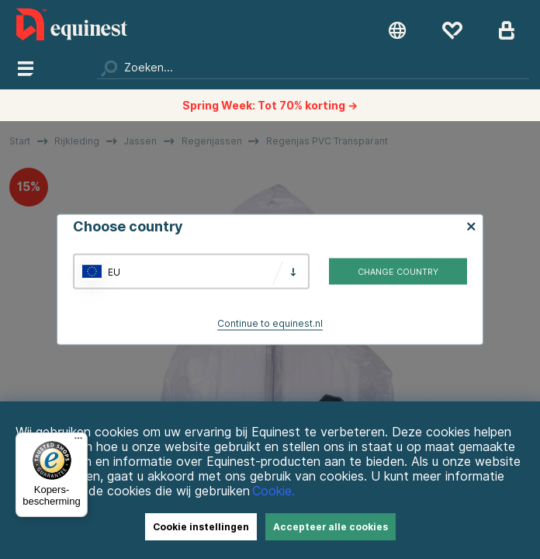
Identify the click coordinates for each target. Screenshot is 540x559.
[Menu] (78, 441)
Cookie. (273, 491)
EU (114, 271)
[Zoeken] (313, 67)
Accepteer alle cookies (330, 527)
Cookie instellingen (201, 527)
